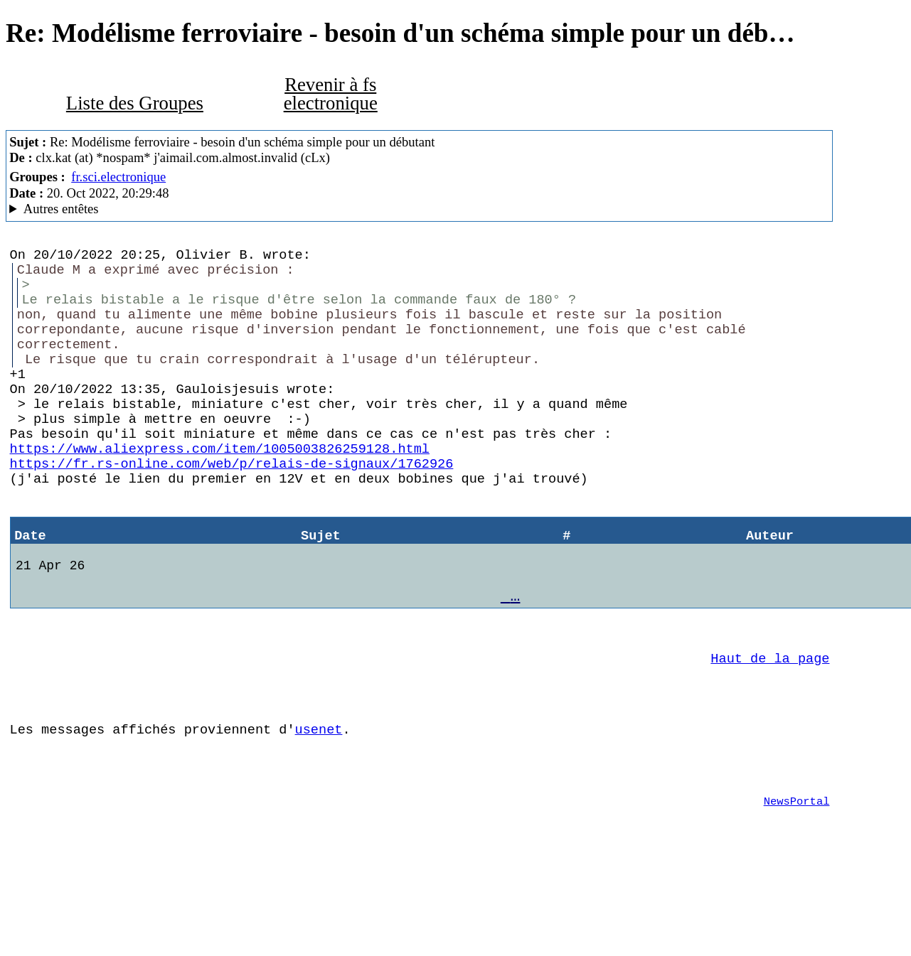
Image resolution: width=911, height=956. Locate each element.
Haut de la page (769, 725)
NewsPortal (797, 885)
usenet (319, 804)
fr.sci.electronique (118, 176)
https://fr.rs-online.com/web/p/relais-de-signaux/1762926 (232, 506)
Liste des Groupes (134, 103)
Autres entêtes (61, 208)
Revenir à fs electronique (331, 94)
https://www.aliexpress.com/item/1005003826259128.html (220, 488)
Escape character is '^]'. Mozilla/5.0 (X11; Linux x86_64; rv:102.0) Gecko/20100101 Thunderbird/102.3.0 (419, 209)
